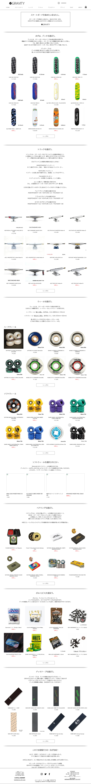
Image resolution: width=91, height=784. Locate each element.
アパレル (40, 767)
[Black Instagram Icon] (41, 774)
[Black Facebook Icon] (49, 774)
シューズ (34, 767)
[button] (19, 7)
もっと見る (45, 136)
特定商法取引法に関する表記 (19, 779)
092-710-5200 (72, 778)
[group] (45, 485)
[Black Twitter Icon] (45, 774)
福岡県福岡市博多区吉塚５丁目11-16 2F (72, 779)
